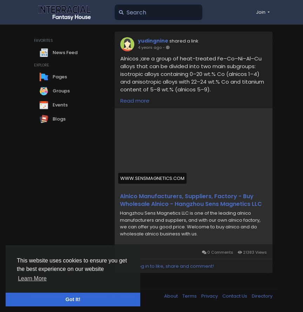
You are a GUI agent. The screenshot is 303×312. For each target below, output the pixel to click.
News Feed (59, 52)
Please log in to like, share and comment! (167, 266)
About (171, 296)
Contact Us (235, 296)
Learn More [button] (32, 278)
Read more (134, 100)
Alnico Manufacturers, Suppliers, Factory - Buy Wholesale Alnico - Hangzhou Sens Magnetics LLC (191, 200)
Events (54, 105)
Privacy (210, 296)
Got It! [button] (73, 299)
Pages (53, 77)
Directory (262, 296)
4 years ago (150, 47)
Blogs (53, 119)
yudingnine (153, 40)
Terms (190, 296)
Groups (55, 91)
